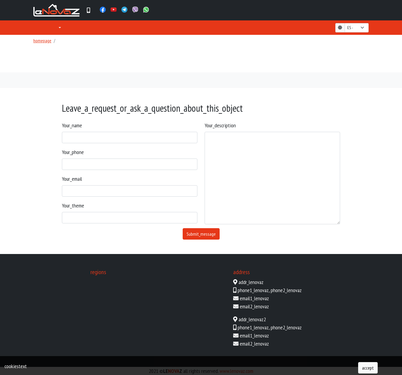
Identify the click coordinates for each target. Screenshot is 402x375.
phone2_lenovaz (286, 290)
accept (368, 368)
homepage (42, 41)
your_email (72, 178)
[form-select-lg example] (357, 27)
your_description (220, 125)
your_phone (73, 152)
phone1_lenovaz (253, 290)
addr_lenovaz (251, 282)
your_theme (73, 205)
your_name (72, 125)
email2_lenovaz (254, 306)
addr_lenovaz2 (252, 319)
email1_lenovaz (254, 298)
